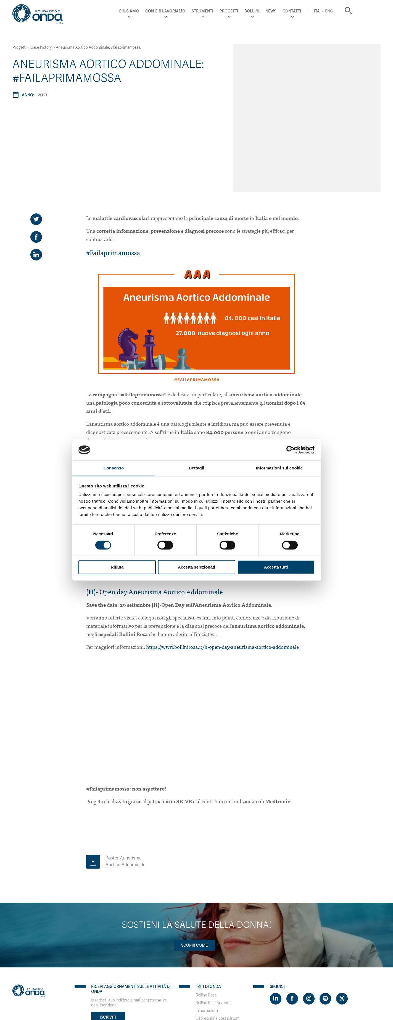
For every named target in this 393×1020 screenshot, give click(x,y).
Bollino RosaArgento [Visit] (213, 911)
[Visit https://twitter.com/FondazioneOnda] (341, 906)
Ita (339, 11)
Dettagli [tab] (196, 468)
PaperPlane (49, 985)
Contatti (314, 11)
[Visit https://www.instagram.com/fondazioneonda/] (308, 906)
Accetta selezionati (196, 567)
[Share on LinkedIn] (36, 163)
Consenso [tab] (114, 468)
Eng (351, 11)
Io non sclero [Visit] (207, 918)
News (293, 11)
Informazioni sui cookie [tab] (279, 468)
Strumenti (224, 11)
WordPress (93, 985)
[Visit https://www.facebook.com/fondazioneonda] (292, 906)
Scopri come (194, 853)
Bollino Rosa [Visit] (206, 903)
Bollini (273, 11)
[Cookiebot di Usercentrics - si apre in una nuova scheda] (290, 450)
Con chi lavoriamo (187, 11)
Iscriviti (108, 925)
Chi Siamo (151, 11)
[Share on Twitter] (36, 127)
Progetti (250, 11)
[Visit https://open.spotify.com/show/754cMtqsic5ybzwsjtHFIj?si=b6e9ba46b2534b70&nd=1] (325, 906)
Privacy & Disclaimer (30, 980)
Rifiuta (117, 567)
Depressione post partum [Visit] (217, 926)
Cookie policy (62, 980)
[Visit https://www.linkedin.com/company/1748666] (275, 906)
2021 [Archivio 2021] (43, 94)
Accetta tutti (276, 567)
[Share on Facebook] (36, 145)
